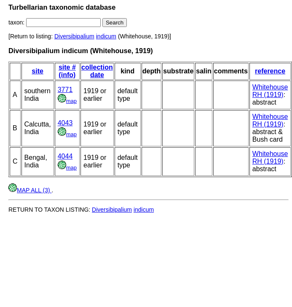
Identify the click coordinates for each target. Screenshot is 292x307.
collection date (97, 71)
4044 (65, 156)
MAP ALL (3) (29, 190)
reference (270, 71)
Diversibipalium (74, 36)
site (37, 71)
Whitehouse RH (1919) (270, 90)
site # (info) (67, 71)
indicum (106, 36)
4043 (65, 123)
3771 (65, 89)
